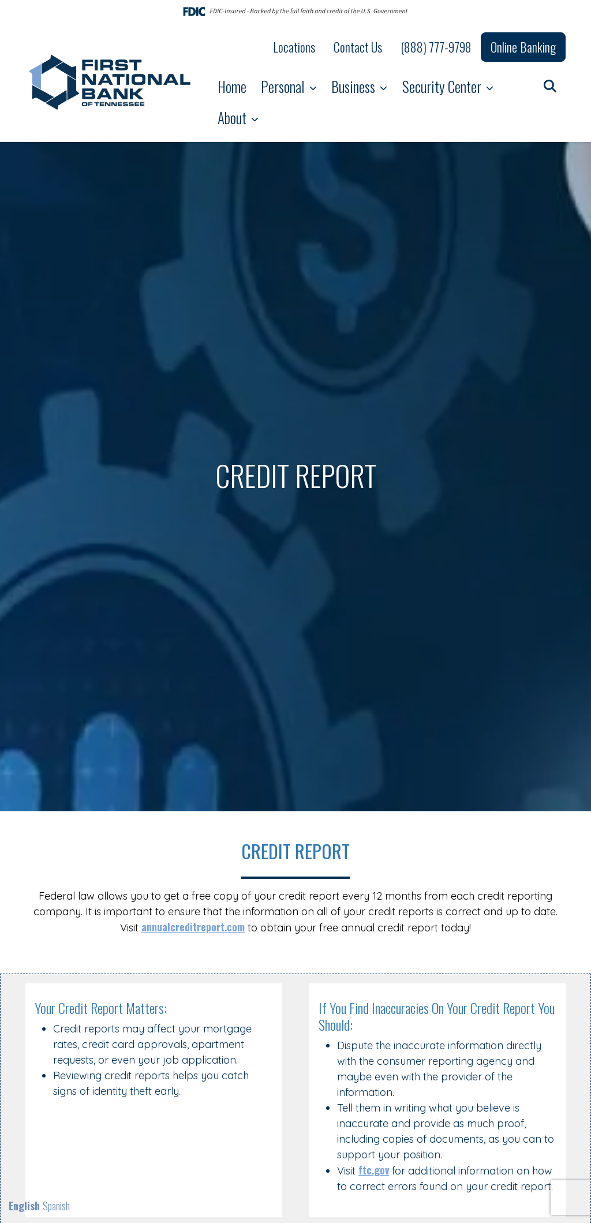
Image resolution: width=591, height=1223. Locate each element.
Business (354, 86)
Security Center (443, 86)
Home (232, 86)
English (24, 1205)
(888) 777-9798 (436, 47)
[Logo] (110, 82)
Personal (284, 86)
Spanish (56, 1205)
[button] (550, 85)
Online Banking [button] (523, 47)
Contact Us (358, 47)
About (233, 117)
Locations (294, 47)
